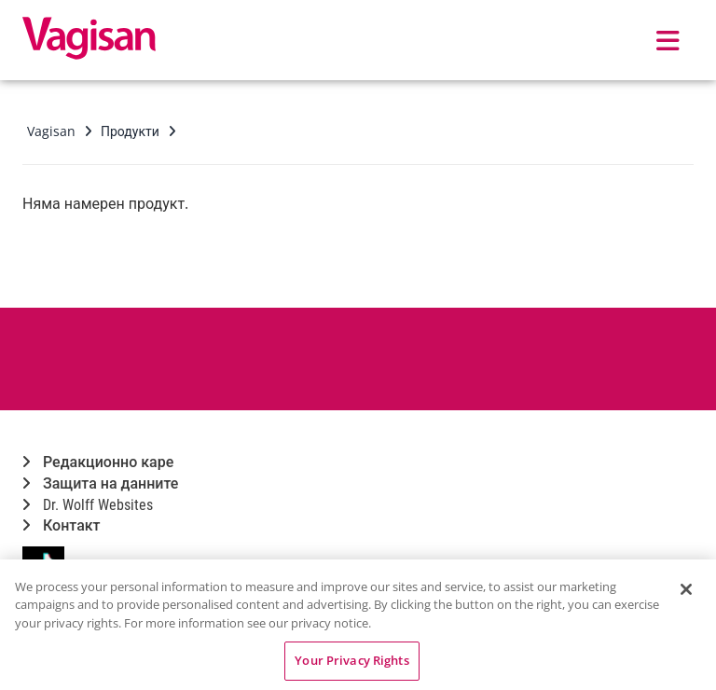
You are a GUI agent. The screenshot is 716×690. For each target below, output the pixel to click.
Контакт (61, 525)
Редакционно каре (97, 462)
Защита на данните (100, 483)
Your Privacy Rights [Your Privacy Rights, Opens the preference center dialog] (351, 660)
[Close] (686, 589)
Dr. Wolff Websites (87, 505)
